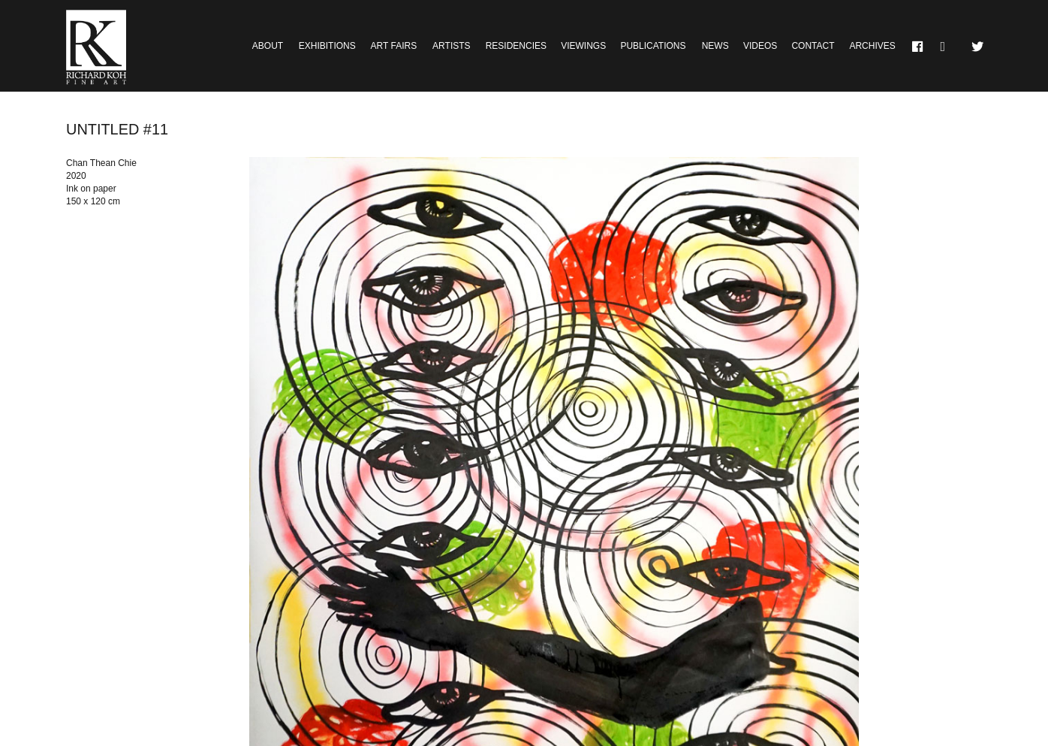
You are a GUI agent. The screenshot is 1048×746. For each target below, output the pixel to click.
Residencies (516, 46)
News (715, 46)
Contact (812, 46)
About (267, 46)
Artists (451, 46)
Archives (872, 46)
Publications (652, 46)
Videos (760, 46)
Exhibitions (327, 46)
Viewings (583, 46)
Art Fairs (394, 46)
